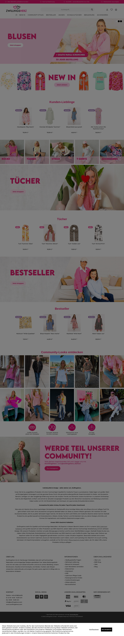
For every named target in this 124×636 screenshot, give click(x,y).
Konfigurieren (94, 629)
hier (68, 633)
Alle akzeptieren (106, 629)
